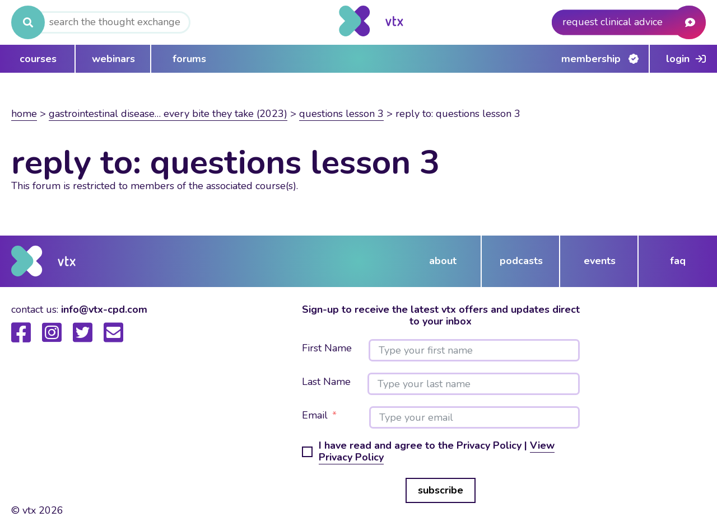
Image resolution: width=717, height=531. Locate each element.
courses (38, 58)
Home (24, 113)
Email (315, 416)
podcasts (521, 260)
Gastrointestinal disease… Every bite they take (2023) (168, 113)
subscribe (440, 490)
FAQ (678, 260)
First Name (327, 348)
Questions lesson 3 (341, 113)
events (600, 260)
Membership (591, 58)
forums (189, 58)
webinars (113, 58)
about (443, 260)
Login (678, 58)
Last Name (326, 382)
